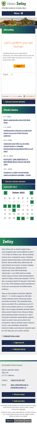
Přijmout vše (10, 421)
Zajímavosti (19, 343)
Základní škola (19, 349)
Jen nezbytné (19, 421)
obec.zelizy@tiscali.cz (19, 385)
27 (19, 218)
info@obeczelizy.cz (18, 388)
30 (32, 218)
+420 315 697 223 (18, 380)
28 (23, 218)
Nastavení (28, 421)
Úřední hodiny (19, 394)
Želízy (15, 5)
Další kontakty (19, 401)
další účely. (23, 409)
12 (14, 210)
